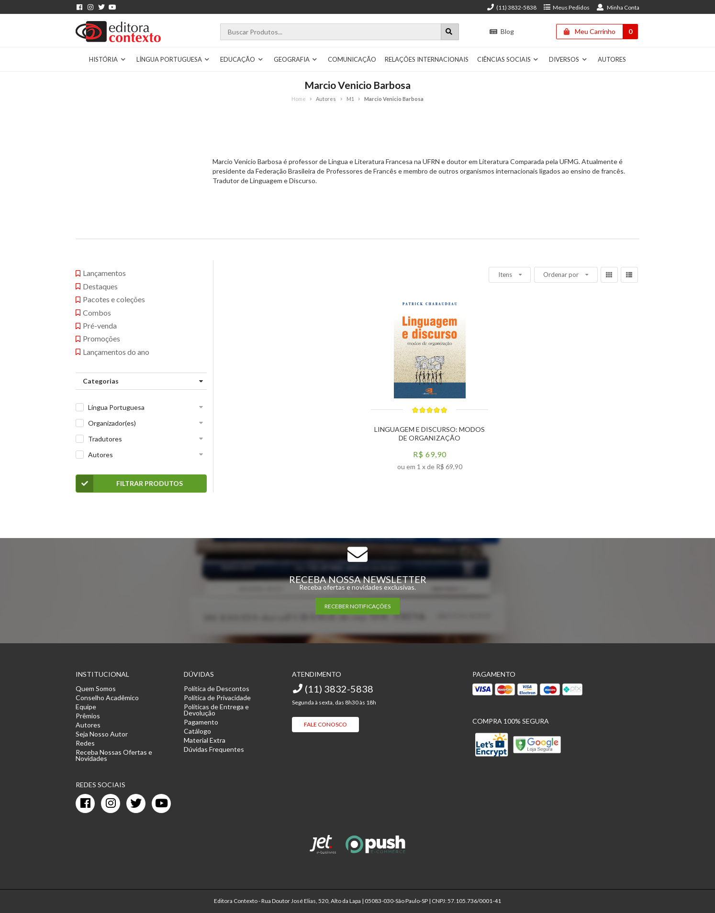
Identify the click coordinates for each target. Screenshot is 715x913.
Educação (241, 59)
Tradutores (105, 439)
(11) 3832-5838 (511, 7)
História (107, 59)
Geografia (296, 59)
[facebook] (85, 803)
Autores (612, 59)
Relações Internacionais (427, 59)
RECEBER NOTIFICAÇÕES (357, 606)
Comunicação (352, 59)
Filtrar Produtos (129, 483)
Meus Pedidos (566, 7)
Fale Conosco (325, 724)
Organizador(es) (112, 423)
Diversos (568, 59)
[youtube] (161, 803)
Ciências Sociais (508, 59)
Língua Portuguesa (173, 59)
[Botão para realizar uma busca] (450, 31)
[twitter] (135, 803)
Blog (502, 31)
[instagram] (110, 803)
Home (298, 98)
